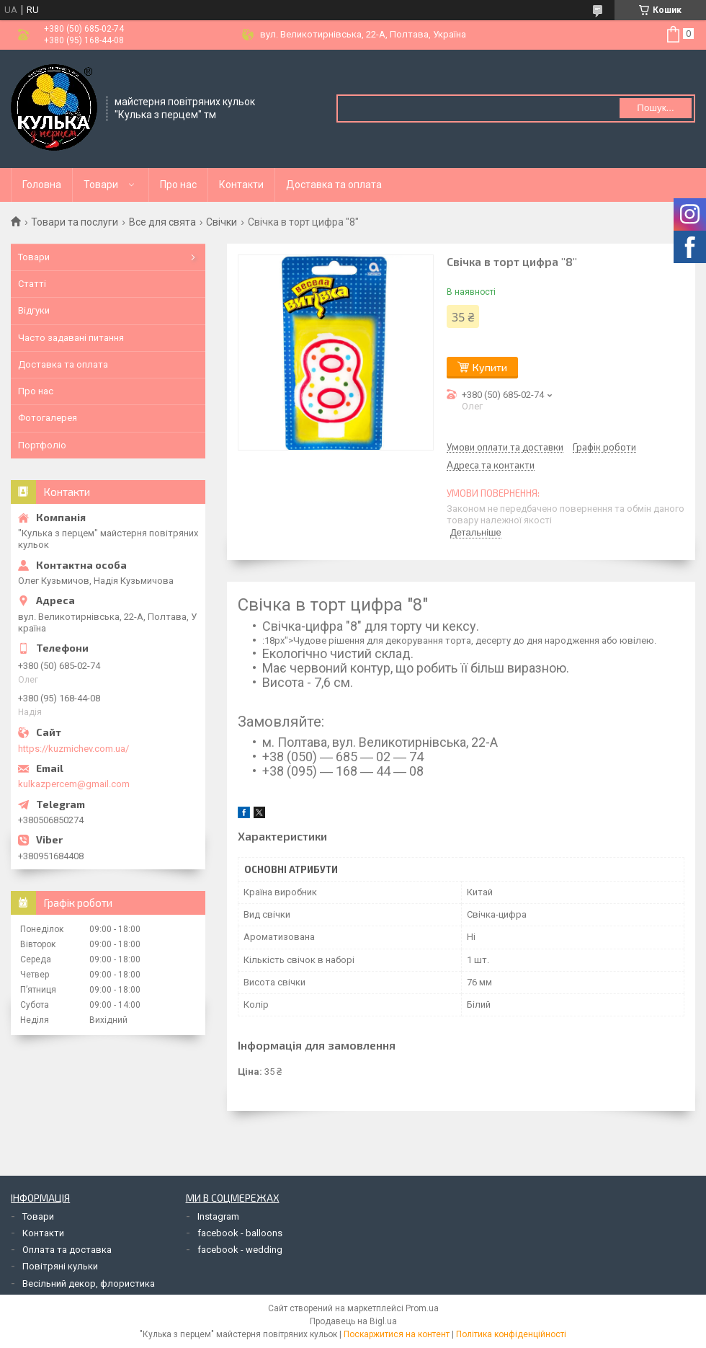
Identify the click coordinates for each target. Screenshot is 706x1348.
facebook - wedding (239, 1249)
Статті (32, 283)
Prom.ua (422, 1308)
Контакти (241, 184)
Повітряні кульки (60, 1266)
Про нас (178, 184)
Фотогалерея (47, 417)
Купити (490, 367)
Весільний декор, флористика (88, 1283)
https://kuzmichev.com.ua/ (73, 748)
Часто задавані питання (71, 337)
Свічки (221, 222)
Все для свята (162, 222)
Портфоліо (42, 445)
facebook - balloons (239, 1233)
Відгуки (34, 310)
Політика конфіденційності (511, 1334)
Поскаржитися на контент (397, 1334)
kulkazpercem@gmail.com (74, 784)
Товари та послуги (74, 222)
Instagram (218, 1216)
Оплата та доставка (67, 1249)
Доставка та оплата (334, 184)
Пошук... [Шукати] (655, 107)
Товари (101, 184)
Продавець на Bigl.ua (353, 1321)
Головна (41, 184)
